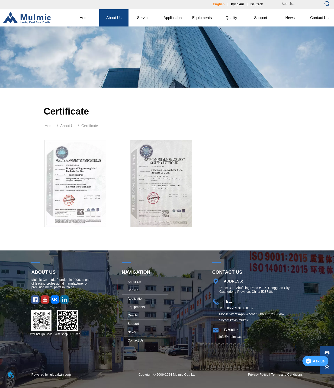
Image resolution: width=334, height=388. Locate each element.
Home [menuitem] (85, 18)
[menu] (202, 17)
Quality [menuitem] (231, 18)
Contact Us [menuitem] (319, 18)
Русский (237, 4)
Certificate (89, 126)
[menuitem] (114, 17)
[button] (114, 17)
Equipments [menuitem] (202, 18)
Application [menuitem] (173, 18)
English (219, 4)
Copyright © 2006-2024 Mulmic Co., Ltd (167, 374)
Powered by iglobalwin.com (51, 374)
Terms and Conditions (286, 374)
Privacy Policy (258, 374)
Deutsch (256, 4)
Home (50, 126)
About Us (68, 126)
